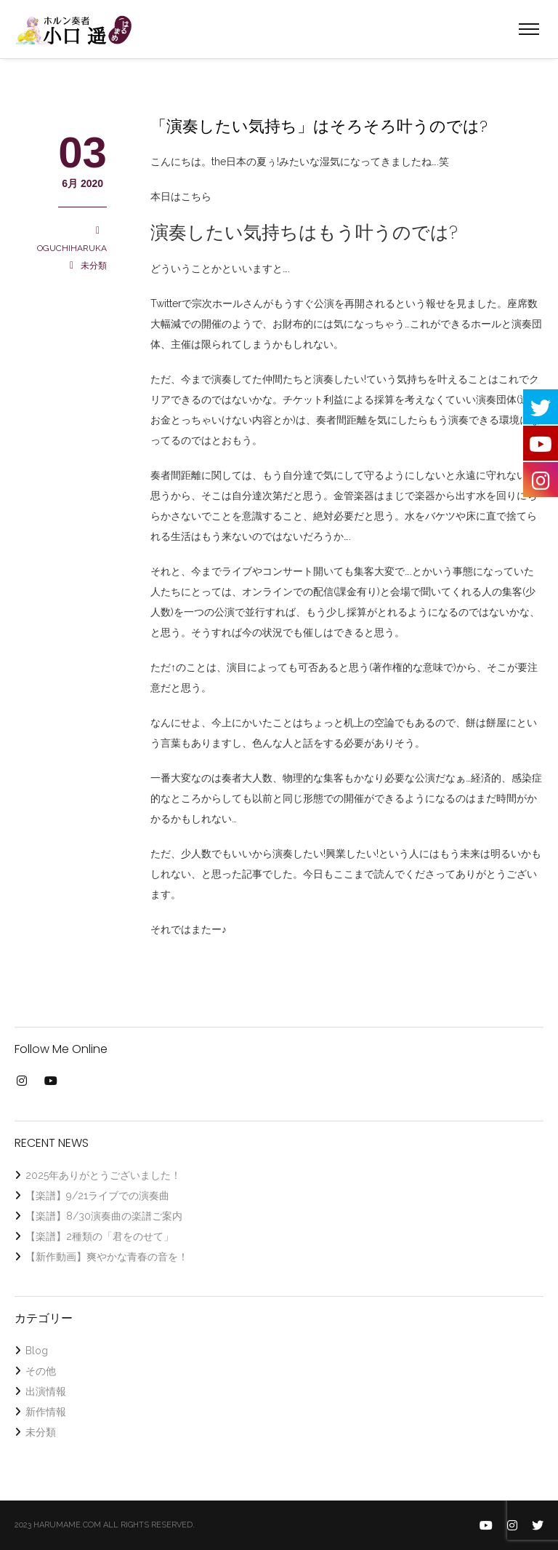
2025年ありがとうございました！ (103, 1175)
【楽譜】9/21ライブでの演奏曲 (97, 1195)
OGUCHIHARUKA (72, 248)
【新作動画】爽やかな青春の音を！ (106, 1257)
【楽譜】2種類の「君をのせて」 (99, 1236)
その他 (40, 1371)
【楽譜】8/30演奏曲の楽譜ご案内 (103, 1216)
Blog (36, 1350)
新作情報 (45, 1412)
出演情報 (45, 1391)
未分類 (94, 266)
